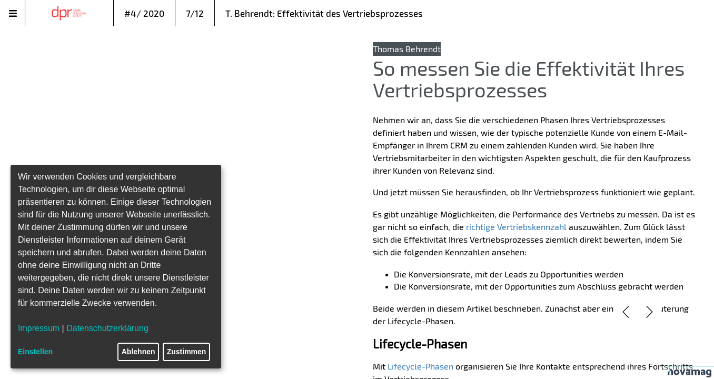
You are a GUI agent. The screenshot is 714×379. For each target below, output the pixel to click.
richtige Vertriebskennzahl (516, 227)
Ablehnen (138, 351)
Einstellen (35, 351)
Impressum (39, 328)
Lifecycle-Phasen (420, 366)
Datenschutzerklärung (107, 328)
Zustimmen (186, 351)
